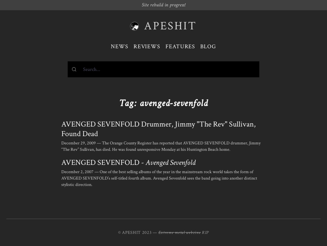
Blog (208, 46)
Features (180, 46)
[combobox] (163, 69)
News (119, 46)
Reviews (146, 46)
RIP (205, 232)
